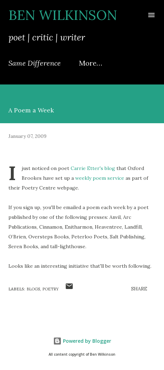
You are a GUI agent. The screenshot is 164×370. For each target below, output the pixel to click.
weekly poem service (99, 178)
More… (90, 63)
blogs (33, 289)
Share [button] (139, 289)
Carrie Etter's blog (93, 168)
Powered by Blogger (82, 341)
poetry (50, 289)
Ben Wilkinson (62, 15)
